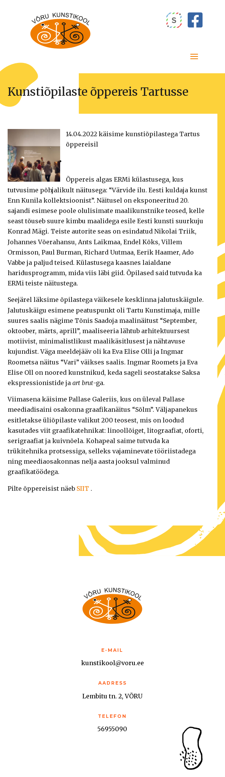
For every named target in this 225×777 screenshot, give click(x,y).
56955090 (112, 729)
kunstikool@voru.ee (112, 663)
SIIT (83, 488)
